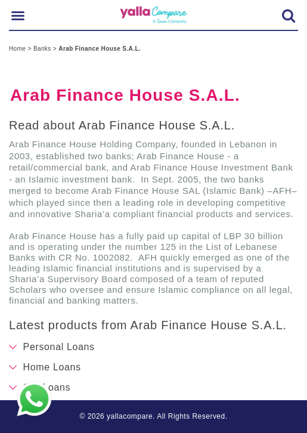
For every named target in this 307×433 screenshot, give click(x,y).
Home (18, 48)
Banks (43, 48)
